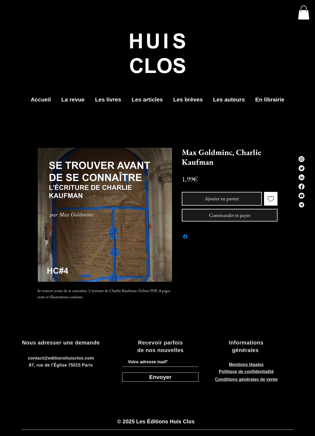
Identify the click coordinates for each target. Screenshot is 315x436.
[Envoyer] (160, 377)
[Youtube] (301, 196)
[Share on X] (195, 236)
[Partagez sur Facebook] (185, 236)
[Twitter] (301, 168)
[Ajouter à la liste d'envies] (271, 199)
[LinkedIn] (301, 177)
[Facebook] (301, 186)
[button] (304, 12)
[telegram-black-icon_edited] (301, 205)
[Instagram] (301, 159)
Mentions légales (246, 364)
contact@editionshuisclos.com (61, 358)
